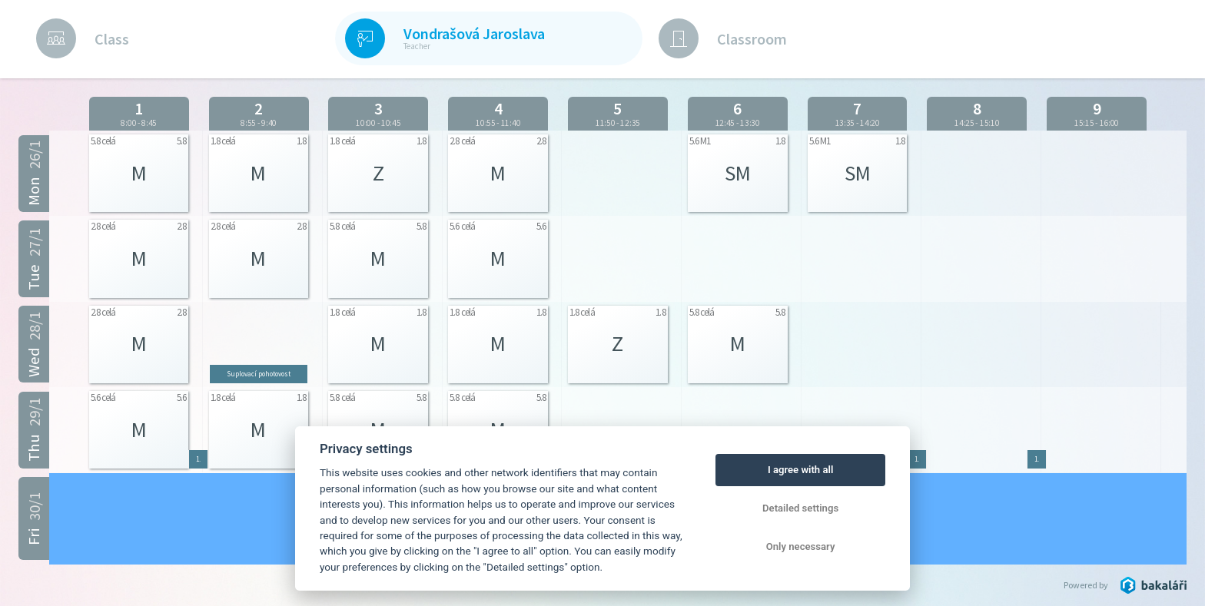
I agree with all (800, 469)
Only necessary (800, 546)
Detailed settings (800, 508)
